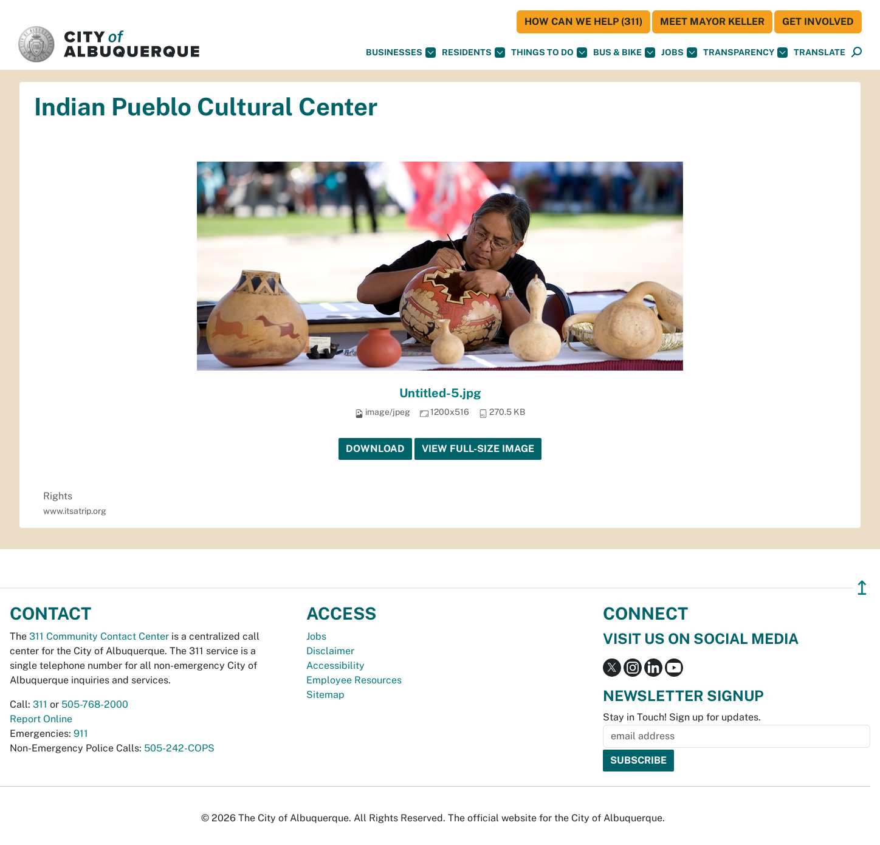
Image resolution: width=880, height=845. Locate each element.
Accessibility (335, 665)
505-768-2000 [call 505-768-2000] (94, 704)
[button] (819, 52)
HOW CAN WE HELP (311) (583, 21)
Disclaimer (330, 651)
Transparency (745, 52)
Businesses (401, 52)
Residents (473, 52)
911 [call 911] (81, 733)
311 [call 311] (40, 704)
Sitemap (325, 694)
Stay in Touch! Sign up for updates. (682, 717)
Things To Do (549, 52)
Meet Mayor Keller (712, 21)
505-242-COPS (179, 748)
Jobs (679, 52)
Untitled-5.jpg (440, 393)
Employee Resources (354, 680)
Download (375, 448)
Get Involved (818, 21)
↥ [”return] (862, 587)
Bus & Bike (624, 52)
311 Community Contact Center (99, 636)
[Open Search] (856, 52)
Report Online (41, 719)
